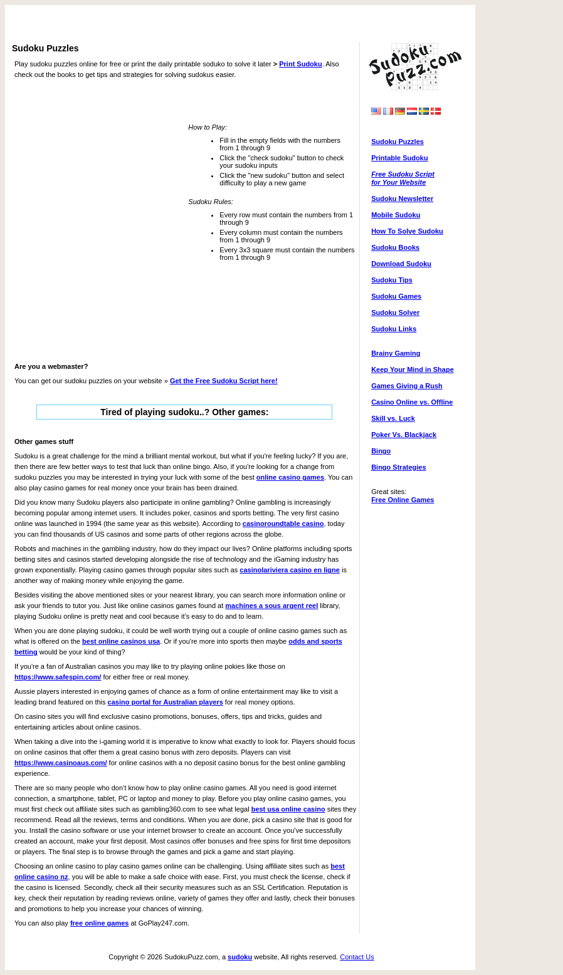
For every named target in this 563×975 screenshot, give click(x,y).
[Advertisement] (240, 24)
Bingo (381, 451)
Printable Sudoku (399, 158)
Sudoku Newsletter (402, 198)
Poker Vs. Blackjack (403, 434)
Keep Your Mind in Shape (412, 369)
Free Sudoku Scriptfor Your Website (402, 178)
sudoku (240, 957)
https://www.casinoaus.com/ (60, 762)
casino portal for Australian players (165, 702)
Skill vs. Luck (393, 418)
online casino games (290, 477)
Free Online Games (402, 499)
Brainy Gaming (395, 353)
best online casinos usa (121, 641)
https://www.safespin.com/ (57, 677)
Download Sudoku (401, 263)
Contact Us (357, 957)
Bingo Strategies (398, 467)
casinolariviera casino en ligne (289, 570)
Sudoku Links (393, 329)
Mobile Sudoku (395, 215)
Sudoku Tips (392, 280)
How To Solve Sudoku (407, 231)
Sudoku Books (395, 247)
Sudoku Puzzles (397, 141)
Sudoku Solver (395, 312)
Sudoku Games (396, 296)
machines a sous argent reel (271, 605)
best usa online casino (288, 809)
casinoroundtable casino (283, 523)
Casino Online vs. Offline (412, 402)
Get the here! (224, 380)
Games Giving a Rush (407, 385)
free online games (99, 923)
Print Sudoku (300, 64)
